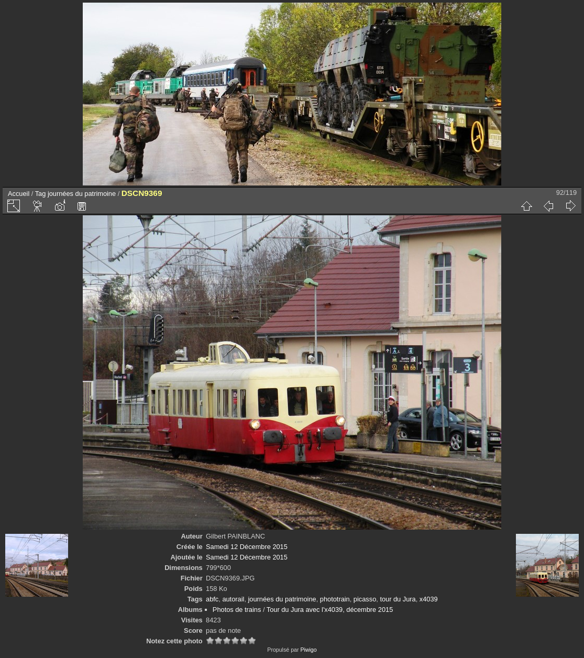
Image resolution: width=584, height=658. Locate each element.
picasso (365, 599)
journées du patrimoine (82, 194)
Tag (40, 194)
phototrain (335, 599)
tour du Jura (397, 599)
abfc (212, 599)
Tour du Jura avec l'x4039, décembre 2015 (330, 609)
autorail (233, 599)
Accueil (18, 194)
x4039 (429, 599)
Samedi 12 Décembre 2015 (247, 547)
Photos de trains (237, 609)
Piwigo (308, 649)
